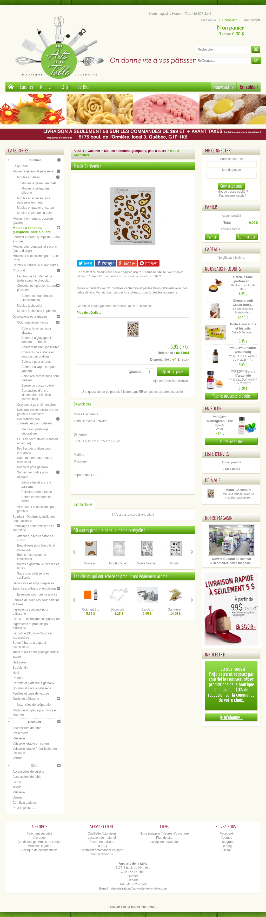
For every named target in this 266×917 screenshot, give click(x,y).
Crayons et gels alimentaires (36, 405)
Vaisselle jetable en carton (30, 743)
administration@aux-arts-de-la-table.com (139, 888)
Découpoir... (118, 609)
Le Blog (84, 86)
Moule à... (90, 563)
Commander (246, 237)
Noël (15, 673)
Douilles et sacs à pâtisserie (31, 688)
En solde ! (249, 86)
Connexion (229, 20)
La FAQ (102, 846)
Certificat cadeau (24, 802)
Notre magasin (218, 518)
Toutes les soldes (231, 441)
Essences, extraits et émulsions (34, 588)
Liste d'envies (217, 454)
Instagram (227, 842)
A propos (39, 837)
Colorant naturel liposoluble (40, 347)
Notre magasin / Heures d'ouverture (164, 833)
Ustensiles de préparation (34, 704)
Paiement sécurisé (39, 833)
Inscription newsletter (164, 842)
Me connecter (218, 150)
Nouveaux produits (223, 269)
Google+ (127, 263)
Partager (105, 263)
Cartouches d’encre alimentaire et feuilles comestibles (36, 395)
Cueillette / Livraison (102, 833)
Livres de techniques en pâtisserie (35, 619)
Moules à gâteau (28, 177)
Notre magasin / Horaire (165, 14)
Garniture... (175, 609)
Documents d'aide (101, 842)
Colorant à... (90, 609)
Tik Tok (226, 850)
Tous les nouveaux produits (231, 396)
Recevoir (47, 86)
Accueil (79, 151)
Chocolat (18, 270)
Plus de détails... (89, 312)
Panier (211, 207)
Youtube (226, 837)
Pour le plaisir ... (23, 808)
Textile (16, 657)
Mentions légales (39, 846)
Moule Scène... (147, 563)
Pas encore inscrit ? (232, 196)
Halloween (19, 662)
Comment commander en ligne (102, 850)
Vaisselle (18, 738)
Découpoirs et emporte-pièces (33, 583)
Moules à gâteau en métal (39, 183)
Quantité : (136, 372)
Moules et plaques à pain (34, 213)
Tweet (85, 263)
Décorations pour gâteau (29, 316)
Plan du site (164, 837)
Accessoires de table (26, 728)
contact (146, 392)
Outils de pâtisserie (25, 699)
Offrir (66, 86)
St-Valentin (20, 667)
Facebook (227, 833)
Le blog (227, 846)
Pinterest (148, 263)
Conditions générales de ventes (39, 842)
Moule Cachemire (238, 490)
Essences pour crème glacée (37, 594)
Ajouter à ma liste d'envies (171, 381)
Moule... (175, 563)
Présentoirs (20, 733)
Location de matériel (102, 837)
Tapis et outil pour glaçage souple (35, 652)
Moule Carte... (119, 563)
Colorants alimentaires (32, 322)
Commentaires (83, 504)
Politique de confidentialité (39, 850)
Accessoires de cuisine (28, 771)
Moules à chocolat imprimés (36, 311)
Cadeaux (213, 249)
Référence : (166, 353)
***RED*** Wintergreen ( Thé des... (220, 421)
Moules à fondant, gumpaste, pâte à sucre (31, 230)
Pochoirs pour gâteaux (32, 467)
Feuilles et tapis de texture (30, 693)
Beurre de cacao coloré (37, 385)
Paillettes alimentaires (36, 492)
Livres (16, 782)
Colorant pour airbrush (36, 361)
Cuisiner (27, 86)
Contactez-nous (102, 854)
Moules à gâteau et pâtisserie (32, 171)
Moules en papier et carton (35, 207)
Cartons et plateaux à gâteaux (33, 683)
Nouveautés (223, 86)
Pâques (17, 678)
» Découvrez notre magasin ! (231, 563)
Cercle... (147, 609)
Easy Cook (20, 166)
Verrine (17, 758)
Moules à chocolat (29, 305)
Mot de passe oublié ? (232, 191)
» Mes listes (231, 469)
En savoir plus (82, 404)
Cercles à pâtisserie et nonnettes (35, 265)
